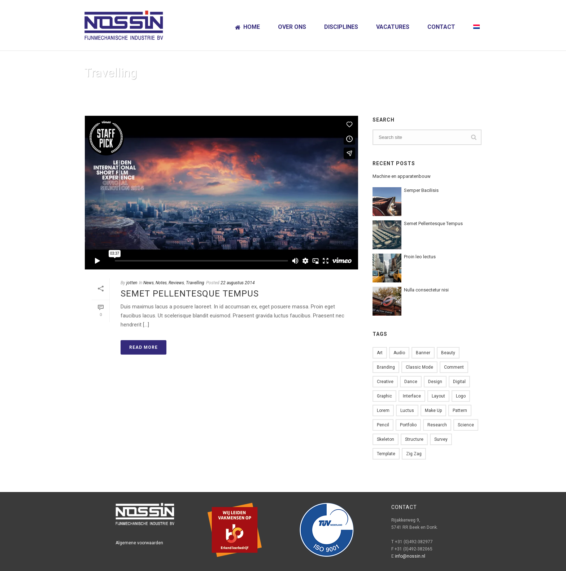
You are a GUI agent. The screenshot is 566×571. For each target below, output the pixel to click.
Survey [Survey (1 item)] (441, 439)
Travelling (195, 282)
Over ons (292, 26)
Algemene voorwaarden (139, 542)
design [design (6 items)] (435, 381)
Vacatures (392, 26)
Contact (441, 26)
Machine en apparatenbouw (402, 176)
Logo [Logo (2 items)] (461, 396)
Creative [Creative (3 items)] (385, 381)
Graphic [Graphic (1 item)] (384, 396)
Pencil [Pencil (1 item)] (383, 424)
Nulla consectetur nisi (426, 290)
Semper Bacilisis (421, 190)
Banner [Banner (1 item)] (423, 352)
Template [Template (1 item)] (386, 453)
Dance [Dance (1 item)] (410, 381)
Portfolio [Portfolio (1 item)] (408, 424)
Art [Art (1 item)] (380, 352)
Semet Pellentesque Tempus (190, 294)
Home (247, 26)
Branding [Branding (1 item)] (386, 367)
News (148, 282)
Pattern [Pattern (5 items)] (460, 410)
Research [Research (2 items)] (437, 424)
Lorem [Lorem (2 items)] (383, 410)
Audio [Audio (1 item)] (399, 352)
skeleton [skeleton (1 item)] (385, 439)
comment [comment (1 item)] (454, 367)
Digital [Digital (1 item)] (459, 381)
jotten (131, 282)
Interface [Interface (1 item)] (412, 396)
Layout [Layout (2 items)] (438, 396)
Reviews (176, 282)
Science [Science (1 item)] (466, 424)
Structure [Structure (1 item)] (414, 439)
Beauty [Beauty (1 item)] (448, 352)
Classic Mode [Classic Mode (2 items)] (419, 367)
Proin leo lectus (420, 256)
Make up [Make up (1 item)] (433, 410)
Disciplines (341, 26)
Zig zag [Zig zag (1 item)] (414, 453)
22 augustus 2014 (238, 282)
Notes (161, 282)
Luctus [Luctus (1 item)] (407, 410)
